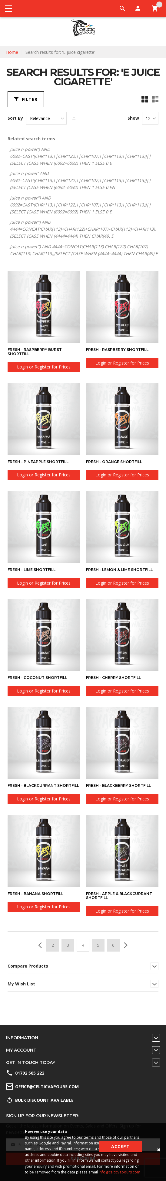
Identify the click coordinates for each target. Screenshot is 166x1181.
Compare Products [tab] (28, 966)
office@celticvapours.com (47, 1086)
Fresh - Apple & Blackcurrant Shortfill (119, 895)
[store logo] (83, 28)
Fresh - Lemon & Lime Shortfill (119, 569)
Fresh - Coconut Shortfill (37, 677)
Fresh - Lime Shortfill (31, 569)
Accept (120, 1146)
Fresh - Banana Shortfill (35, 893)
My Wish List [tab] (21, 984)
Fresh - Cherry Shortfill (113, 677)
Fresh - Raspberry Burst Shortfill (35, 351)
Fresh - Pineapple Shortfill (38, 461)
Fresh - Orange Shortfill (114, 461)
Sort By (15, 118)
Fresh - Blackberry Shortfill (118, 785)
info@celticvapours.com (119, 1172)
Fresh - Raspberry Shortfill (117, 349)
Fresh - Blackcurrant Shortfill (43, 785)
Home (12, 52)
